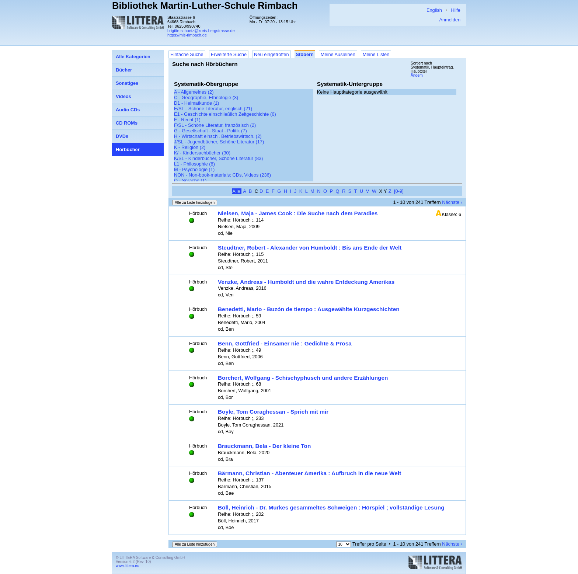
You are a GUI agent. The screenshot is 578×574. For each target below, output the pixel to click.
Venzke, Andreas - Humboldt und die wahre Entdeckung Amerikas (306, 282)
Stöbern (305, 54)
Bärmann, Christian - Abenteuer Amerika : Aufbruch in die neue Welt (309, 473)
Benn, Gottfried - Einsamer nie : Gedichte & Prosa (285, 343)
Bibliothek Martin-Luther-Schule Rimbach (204, 5)
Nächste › (452, 202)
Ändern (417, 75)
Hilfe (455, 10)
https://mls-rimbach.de (187, 35)
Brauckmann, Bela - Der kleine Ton (264, 446)
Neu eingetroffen (271, 54)
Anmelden (449, 19)
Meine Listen (376, 54)
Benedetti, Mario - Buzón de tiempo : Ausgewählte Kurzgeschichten (309, 309)
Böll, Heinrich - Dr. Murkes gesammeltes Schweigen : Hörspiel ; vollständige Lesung (331, 507)
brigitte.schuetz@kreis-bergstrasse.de (201, 30)
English (434, 10)
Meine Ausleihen (338, 54)
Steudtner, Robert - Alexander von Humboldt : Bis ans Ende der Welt (309, 247)
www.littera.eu (127, 566)
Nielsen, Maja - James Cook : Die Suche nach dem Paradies (298, 213)
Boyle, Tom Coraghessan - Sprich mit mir (273, 411)
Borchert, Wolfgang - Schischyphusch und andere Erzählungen (303, 378)
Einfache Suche (186, 54)
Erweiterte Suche (229, 54)
